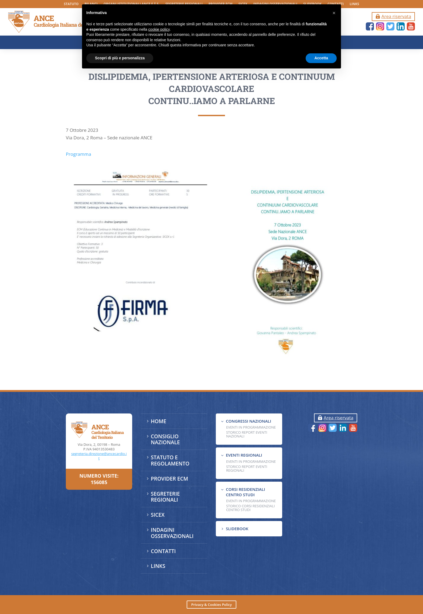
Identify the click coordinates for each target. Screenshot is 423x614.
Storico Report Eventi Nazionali (246, 434)
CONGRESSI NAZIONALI (248, 421)
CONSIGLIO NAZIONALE (165, 439)
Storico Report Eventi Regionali (246, 468)
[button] (334, 13)
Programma (78, 185)
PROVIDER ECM (169, 478)
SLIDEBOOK (237, 528)
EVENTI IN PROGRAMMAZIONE (251, 427)
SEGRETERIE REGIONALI (165, 496)
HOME (158, 421)
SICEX (158, 514)
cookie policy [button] (159, 29)
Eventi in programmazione (251, 500)
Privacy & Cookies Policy (211, 604)
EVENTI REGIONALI (244, 455)
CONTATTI (163, 551)
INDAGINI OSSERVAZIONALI (172, 533)
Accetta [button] (321, 58)
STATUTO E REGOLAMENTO (170, 460)
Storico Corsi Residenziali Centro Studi (250, 507)
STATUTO (71, 4)
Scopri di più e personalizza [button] (120, 58)
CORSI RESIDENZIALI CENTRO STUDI (245, 492)
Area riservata (396, 16)
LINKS (354, 4)
